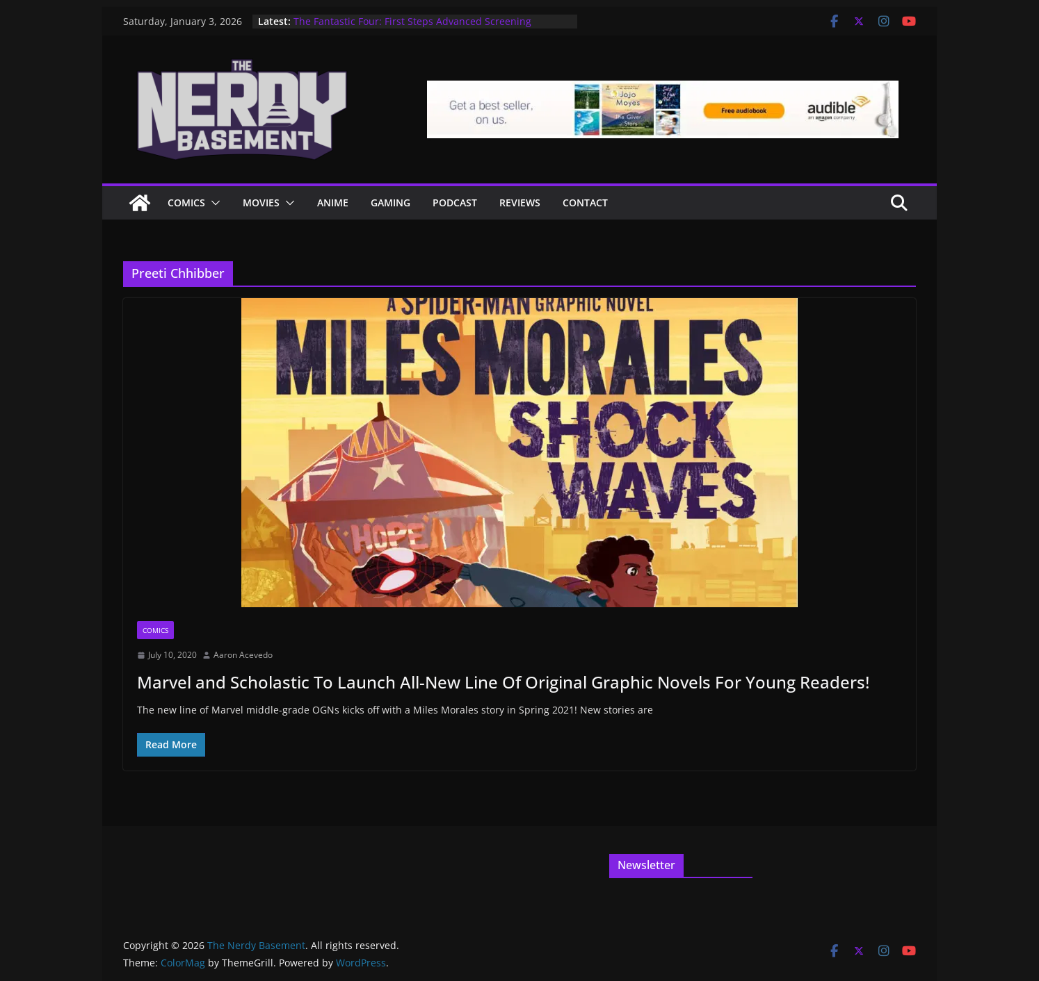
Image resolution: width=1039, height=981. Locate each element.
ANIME (332, 202)
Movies (261, 202)
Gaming (390, 202)
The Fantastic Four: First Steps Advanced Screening (412, 21)
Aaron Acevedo (243, 655)
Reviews (519, 202)
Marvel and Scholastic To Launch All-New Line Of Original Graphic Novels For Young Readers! (503, 681)
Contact (585, 202)
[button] (212, 203)
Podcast (455, 202)
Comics (186, 202)
